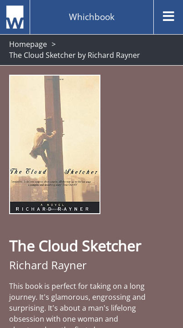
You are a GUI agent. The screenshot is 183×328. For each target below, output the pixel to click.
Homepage (28, 44)
